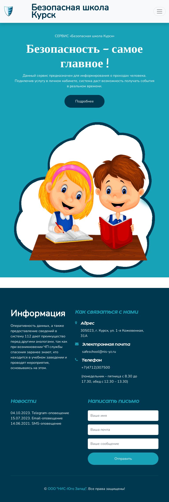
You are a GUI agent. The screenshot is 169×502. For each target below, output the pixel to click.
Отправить (123, 458)
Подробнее (84, 101)
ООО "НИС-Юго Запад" (67, 488)
